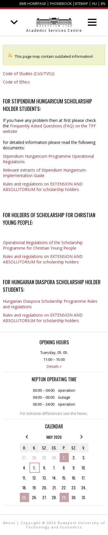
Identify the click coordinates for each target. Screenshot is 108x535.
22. (64, 488)
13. (45, 478)
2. (74, 457)
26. (34, 497)
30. (54, 457)
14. (54, 478)
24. (83, 488)
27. (24, 457)
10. (84, 468)
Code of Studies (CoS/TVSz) (28, 73)
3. (83, 457)
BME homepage (33, 3)
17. (84, 478)
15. (64, 478)
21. (54, 488)
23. (73, 488)
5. (34, 468)
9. (74, 468)
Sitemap (81, 3)
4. (24, 468)
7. (54, 468)
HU (94, 3)
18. (24, 488)
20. (44, 488)
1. (64, 457)
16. (74, 478)
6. (44, 468)
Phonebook (61, 3)
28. (34, 457)
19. (35, 488)
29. (44, 457)
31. (84, 497)
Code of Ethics (16, 82)
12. (35, 478)
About (9, 523)
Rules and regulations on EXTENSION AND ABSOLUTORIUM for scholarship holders (43, 186)
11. (24, 478)
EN (103, 3)
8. (64, 468)
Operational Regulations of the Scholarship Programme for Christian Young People (43, 245)
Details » (54, 366)
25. (24, 497)
